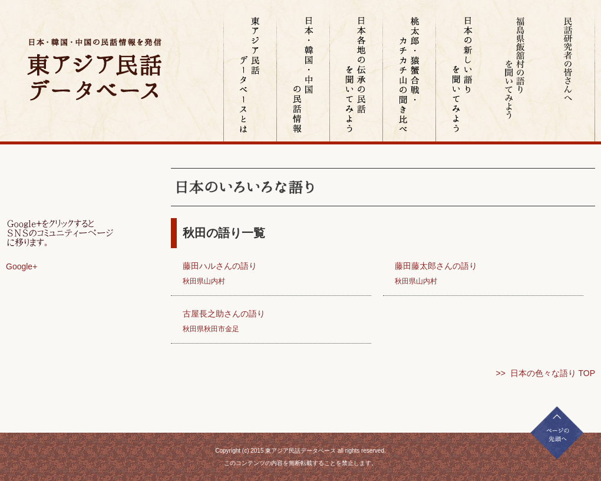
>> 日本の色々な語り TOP (545, 373)
